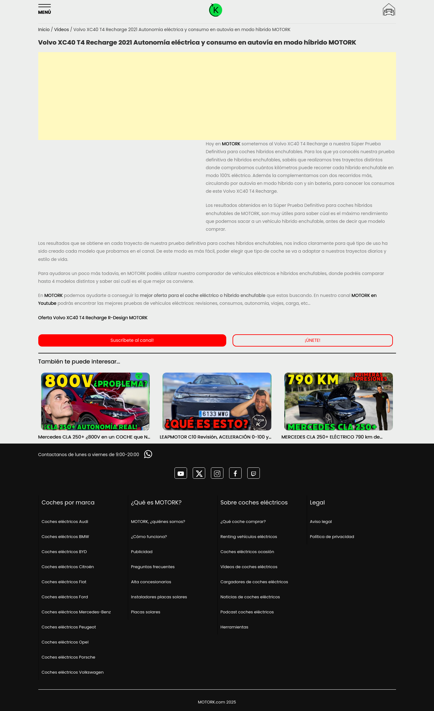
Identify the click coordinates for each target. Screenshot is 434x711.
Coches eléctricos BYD (64, 552)
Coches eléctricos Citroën (68, 567)
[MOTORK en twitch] (253, 473)
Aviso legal (321, 522)
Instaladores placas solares (159, 597)
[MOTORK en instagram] (217, 473)
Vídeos (62, 29)
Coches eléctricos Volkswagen (73, 672)
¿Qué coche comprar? (243, 522)
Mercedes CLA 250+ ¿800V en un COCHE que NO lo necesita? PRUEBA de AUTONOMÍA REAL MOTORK (94, 437)
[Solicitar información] (148, 454)
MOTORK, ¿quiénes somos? (158, 522)
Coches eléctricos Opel (65, 642)
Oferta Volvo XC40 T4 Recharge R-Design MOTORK (93, 318)
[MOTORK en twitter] (199, 473)
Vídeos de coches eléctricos (249, 567)
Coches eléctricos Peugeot (69, 627)
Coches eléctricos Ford (65, 597)
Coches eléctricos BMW (65, 537)
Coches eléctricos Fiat (64, 582)
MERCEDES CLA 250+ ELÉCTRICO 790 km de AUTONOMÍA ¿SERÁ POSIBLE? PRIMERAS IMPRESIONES (330, 437)
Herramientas (235, 627)
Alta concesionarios (151, 582)
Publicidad (142, 552)
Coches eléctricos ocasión (247, 552)
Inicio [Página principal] (44, 29)
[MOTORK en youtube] (180, 473)
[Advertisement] (217, 96)
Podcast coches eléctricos (247, 612)
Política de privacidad (332, 537)
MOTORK (231, 144)
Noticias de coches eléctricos (250, 597)
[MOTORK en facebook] (235, 473)
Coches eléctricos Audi (65, 522)
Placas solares (145, 612)
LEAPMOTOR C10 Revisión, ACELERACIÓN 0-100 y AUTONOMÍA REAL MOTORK (214, 437)
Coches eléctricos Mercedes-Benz (76, 612)
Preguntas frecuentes (153, 567)
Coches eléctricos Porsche (68, 657)
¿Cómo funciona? (149, 537)
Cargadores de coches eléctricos (254, 582)
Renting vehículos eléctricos (249, 537)
